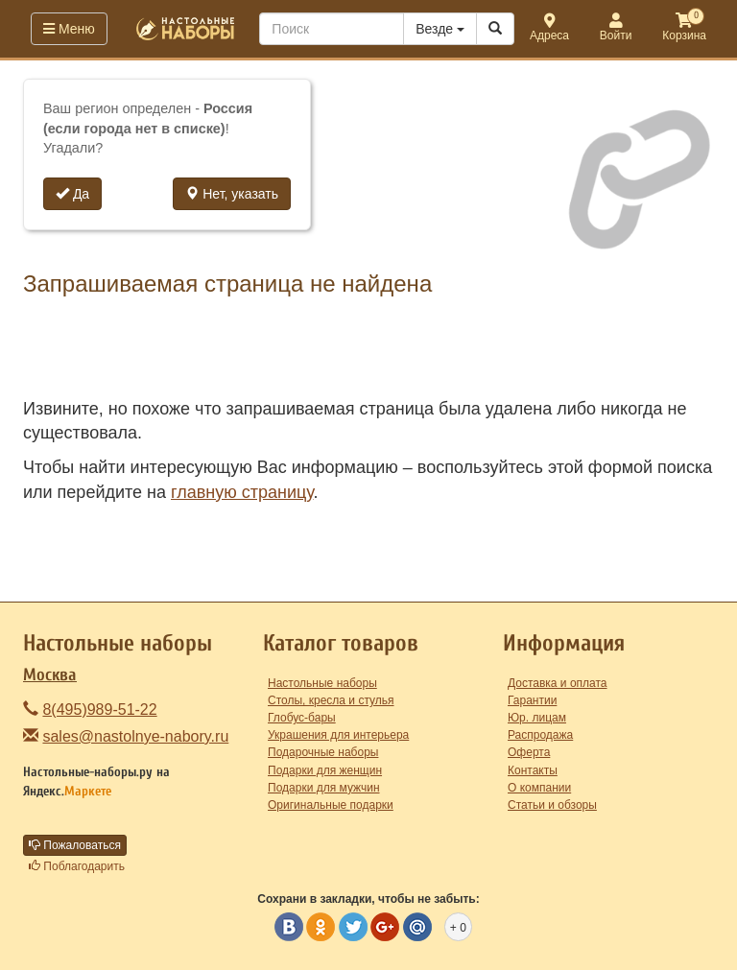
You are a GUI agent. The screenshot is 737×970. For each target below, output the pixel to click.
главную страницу (242, 492)
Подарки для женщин (325, 770)
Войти (616, 28)
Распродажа (540, 735)
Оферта (529, 752)
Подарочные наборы (323, 752)
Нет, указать (231, 193)
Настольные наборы (322, 683)
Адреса (549, 28)
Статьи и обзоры (552, 805)
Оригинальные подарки (330, 805)
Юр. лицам (537, 717)
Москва (50, 675)
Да (72, 193)
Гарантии (532, 700)
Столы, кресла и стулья (331, 700)
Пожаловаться (75, 845)
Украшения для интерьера (338, 735)
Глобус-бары (302, 717)
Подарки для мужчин (324, 787)
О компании (539, 787)
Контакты (533, 770)
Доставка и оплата (557, 683)
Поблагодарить (77, 866)
